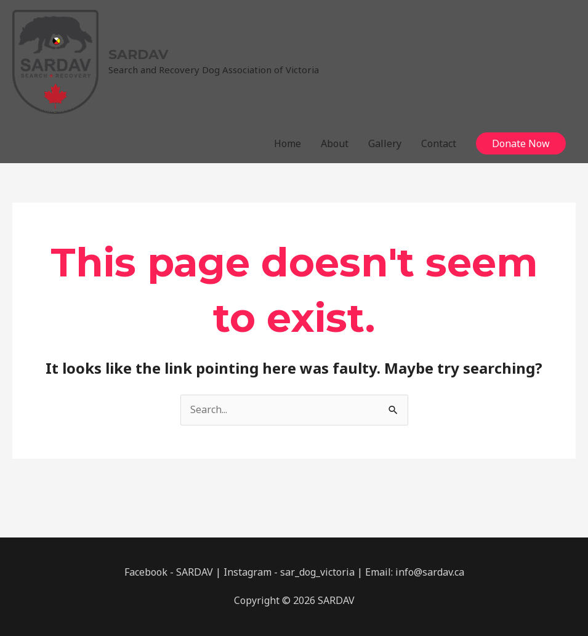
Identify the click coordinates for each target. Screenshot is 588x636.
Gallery (384, 143)
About (334, 143)
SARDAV (138, 54)
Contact (438, 143)
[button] (521, 143)
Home (287, 143)
